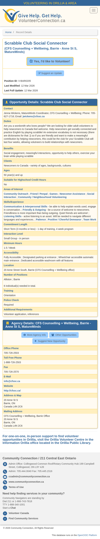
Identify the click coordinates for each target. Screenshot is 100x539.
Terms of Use (16, 487)
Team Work (89, 219)
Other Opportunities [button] (63, 335)
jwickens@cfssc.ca (34, 116)
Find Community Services (23, 518)
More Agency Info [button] (35, 335)
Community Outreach (16, 193)
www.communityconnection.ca (26, 481)
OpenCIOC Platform (87, 535)
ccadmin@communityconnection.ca (29, 476)
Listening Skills (13, 216)
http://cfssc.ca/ (12, 390)
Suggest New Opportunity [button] (50, 341)
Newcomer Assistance (72, 193)
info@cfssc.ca (12, 381)
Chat (13, 507)
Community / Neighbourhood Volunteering (42, 197)
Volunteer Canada (19, 513)
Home (8, 32)
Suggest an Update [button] (50, 73)
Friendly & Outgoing (34, 209)
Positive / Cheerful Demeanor (64, 219)
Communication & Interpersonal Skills (25, 206)
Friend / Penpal (39, 193)
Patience (41, 219)
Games (54, 193)
